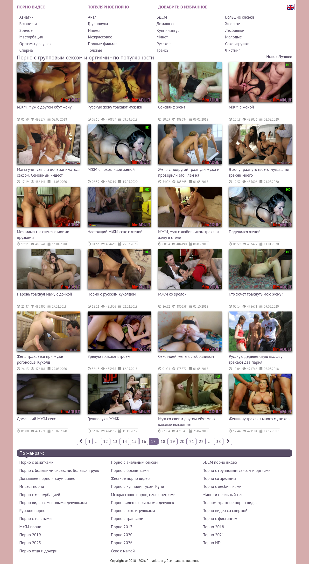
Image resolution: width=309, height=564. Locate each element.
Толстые (95, 50)
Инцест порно (31, 486)
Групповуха (98, 23)
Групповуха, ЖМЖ (103, 418)
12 (105, 441)
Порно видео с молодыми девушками (53, 502)
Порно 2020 (121, 534)
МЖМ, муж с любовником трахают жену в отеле (188, 234)
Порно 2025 (30, 542)
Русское (163, 43)
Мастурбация (31, 37)
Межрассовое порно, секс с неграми (143, 494)
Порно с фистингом (220, 518)
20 (182, 441)
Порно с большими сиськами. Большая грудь (59, 470)
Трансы (162, 50)
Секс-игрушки (237, 43)
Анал (92, 17)
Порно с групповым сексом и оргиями (237, 470)
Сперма (26, 50)
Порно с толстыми (35, 518)
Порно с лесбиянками (222, 486)
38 (218, 441)
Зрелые (26, 30)
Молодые (233, 37)
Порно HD (212, 542)
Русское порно (32, 510)
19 (172, 441)
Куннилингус (167, 30)
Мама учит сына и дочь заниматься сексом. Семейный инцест (48, 172)
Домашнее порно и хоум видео (47, 478)
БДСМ (161, 17)
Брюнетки (28, 23)
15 (134, 441)
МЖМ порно (30, 526)
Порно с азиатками (36, 462)
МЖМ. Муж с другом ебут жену (44, 107)
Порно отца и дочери (38, 551)
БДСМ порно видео (220, 462)
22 (201, 441)
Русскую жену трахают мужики (115, 107)
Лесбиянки (235, 30)
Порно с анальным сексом (134, 462)
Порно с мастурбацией (39, 494)
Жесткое (232, 23)
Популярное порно (108, 7)
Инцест (94, 30)
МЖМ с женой (241, 107)
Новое (272, 56)
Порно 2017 (121, 526)
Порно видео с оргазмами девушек (142, 502)
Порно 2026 (121, 542)
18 (163, 441)
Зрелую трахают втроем (109, 356)
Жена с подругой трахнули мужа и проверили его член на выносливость (188, 173)
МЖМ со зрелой (172, 294)
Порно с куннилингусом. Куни (137, 486)
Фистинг (232, 50)
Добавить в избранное (182, 7)
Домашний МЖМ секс (36, 418)
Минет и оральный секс (224, 494)
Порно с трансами (127, 518)
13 (115, 441)
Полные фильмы (102, 43)
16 (143, 441)
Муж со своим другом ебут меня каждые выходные (187, 421)
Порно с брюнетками (129, 470)
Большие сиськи (239, 17)
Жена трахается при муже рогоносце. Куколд (40, 359)
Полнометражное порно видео (230, 502)
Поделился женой (245, 231)
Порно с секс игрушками (133, 510)
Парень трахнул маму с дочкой (44, 294)
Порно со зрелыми (219, 478)
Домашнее (165, 23)
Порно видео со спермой (225, 510)
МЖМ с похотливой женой (111, 169)
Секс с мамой (123, 551)
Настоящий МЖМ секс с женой (115, 231)
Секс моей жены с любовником (186, 356)
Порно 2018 (213, 526)
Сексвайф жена (171, 107)
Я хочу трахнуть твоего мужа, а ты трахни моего (259, 172)
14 (124, 441)
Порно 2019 (30, 534)
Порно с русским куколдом (112, 294)
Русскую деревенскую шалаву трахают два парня (255, 359)
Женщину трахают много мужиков (259, 418)
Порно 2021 (213, 534)
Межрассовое (100, 37)
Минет (162, 37)
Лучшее (285, 56)
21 (191, 441)
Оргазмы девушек (35, 43)
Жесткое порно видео (130, 478)
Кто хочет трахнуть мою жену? (256, 294)
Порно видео (31, 7)
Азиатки (26, 17)
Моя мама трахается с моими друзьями (43, 234)
